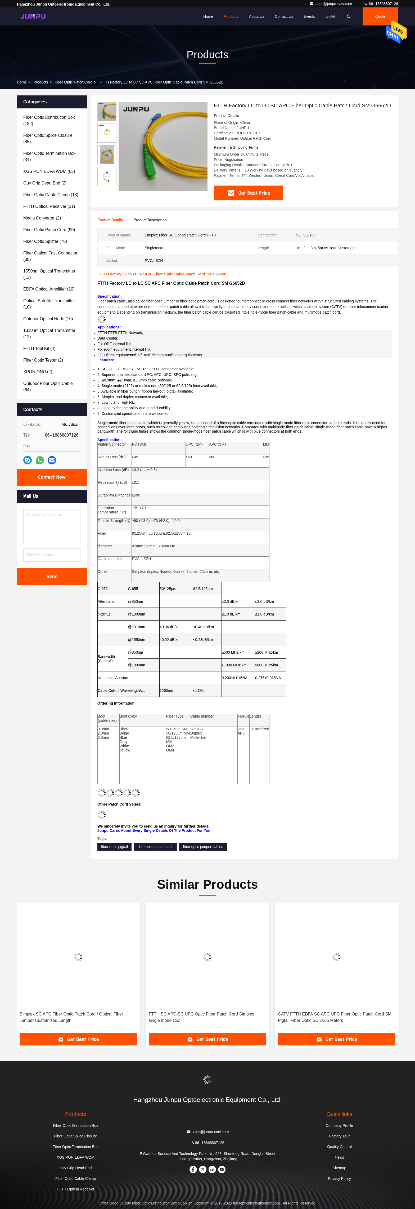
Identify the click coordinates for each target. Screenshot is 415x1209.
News (339, 1157)
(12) (49, 333)
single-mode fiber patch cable (272, 312)
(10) (49, 289)
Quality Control (339, 1147)
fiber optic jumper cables (203, 847)
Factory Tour (339, 1136)
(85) (48, 138)
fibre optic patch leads (155, 847)
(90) (49, 229)
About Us (256, 16)
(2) (45, 183)
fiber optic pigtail (114, 847)
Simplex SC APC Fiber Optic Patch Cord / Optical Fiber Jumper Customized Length (71, 1017)
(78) (45, 241)
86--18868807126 (381, 4)
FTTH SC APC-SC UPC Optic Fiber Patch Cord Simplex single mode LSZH (201, 1017)
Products (231, 16)
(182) (49, 120)
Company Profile (339, 1125)
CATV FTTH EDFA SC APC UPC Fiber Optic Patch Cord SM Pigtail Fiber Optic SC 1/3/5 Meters (334, 1017)
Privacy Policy (339, 1178)
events (309, 16)
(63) (49, 171)
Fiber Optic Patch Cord (73, 82)
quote (380, 16)
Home (208, 16)
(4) (39, 348)
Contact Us (284, 16)
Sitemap (339, 1168)
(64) (48, 386)
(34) (49, 156)
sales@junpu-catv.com (331, 4)
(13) (50, 194)
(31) (49, 206)
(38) (50, 256)
